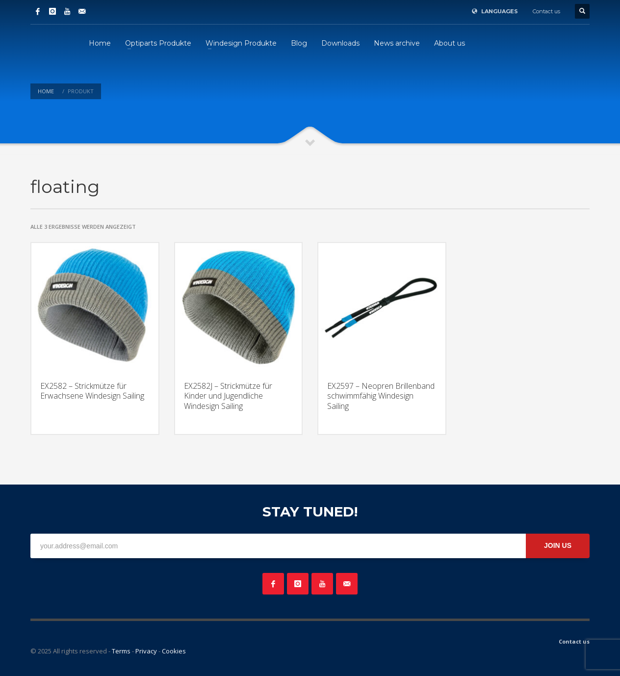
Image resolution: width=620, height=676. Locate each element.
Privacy (146, 651)
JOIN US (557, 545)
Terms (121, 651)
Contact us (546, 11)
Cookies (174, 651)
